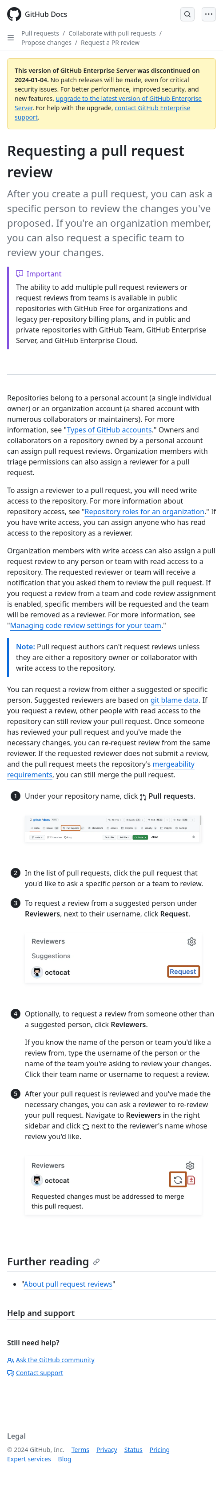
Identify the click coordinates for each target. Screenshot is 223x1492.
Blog (65, 1459)
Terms (80, 1449)
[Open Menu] (209, 14)
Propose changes (46, 42)
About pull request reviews (68, 1284)
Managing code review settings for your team (85, 625)
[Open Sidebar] (11, 38)
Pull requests (40, 33)
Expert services (29, 1459)
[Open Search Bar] (187, 14)
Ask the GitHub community (51, 1360)
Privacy (106, 1449)
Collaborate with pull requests (112, 33)
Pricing (160, 1449)
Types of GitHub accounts (109, 430)
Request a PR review (110, 42)
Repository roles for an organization (145, 511)
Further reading (53, 1261)
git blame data (175, 700)
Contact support (35, 1372)
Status (133, 1449)
